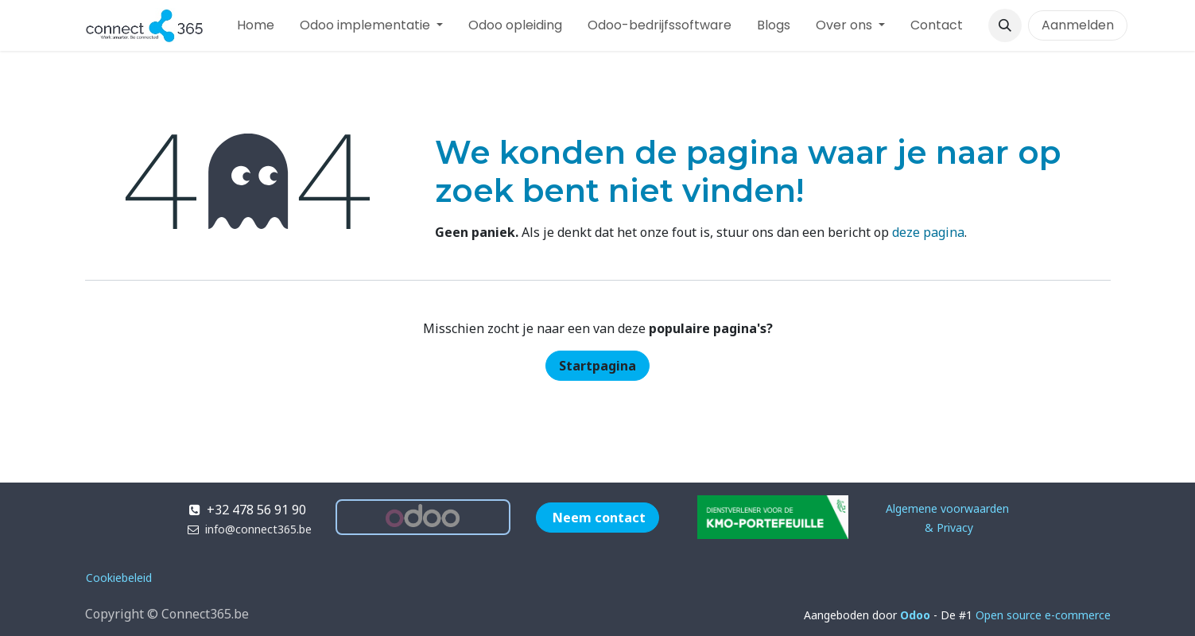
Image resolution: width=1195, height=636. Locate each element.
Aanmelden (1078, 25)
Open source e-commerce (1043, 614)
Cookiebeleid (119, 577)
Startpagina (597, 365)
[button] (1005, 25)
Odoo (916, 614)
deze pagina (928, 232)
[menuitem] (255, 25)
